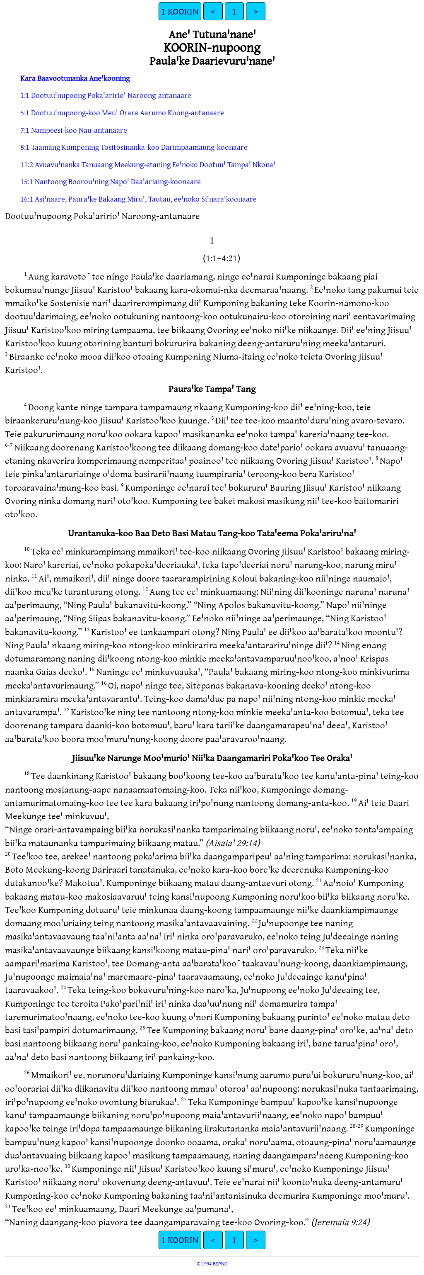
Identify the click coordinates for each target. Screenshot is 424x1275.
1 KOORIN (180, 11)
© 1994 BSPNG (212, 1263)
